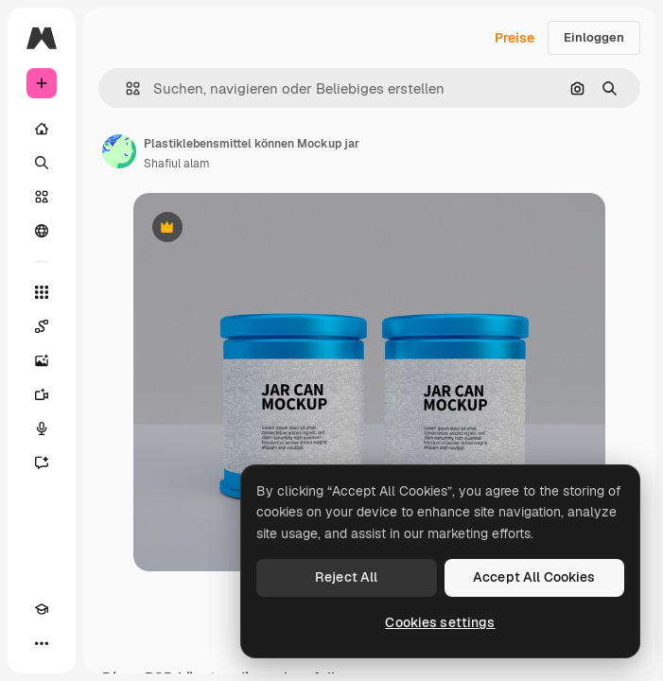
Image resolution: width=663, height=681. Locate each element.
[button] (125, 88)
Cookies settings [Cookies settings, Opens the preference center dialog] (440, 622)
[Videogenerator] (41, 394)
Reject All (346, 576)
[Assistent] (41, 462)
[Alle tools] (41, 292)
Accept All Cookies (534, 576)
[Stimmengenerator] (41, 428)
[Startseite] (41, 129)
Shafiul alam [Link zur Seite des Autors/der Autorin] (177, 163)
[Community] (41, 231)
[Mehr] (41, 643)
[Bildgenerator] (41, 360)
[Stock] (41, 197)
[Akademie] (41, 609)
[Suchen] (41, 163)
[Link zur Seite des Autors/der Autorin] (119, 151)
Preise (514, 37)
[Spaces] (41, 326)
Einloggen (594, 37)
